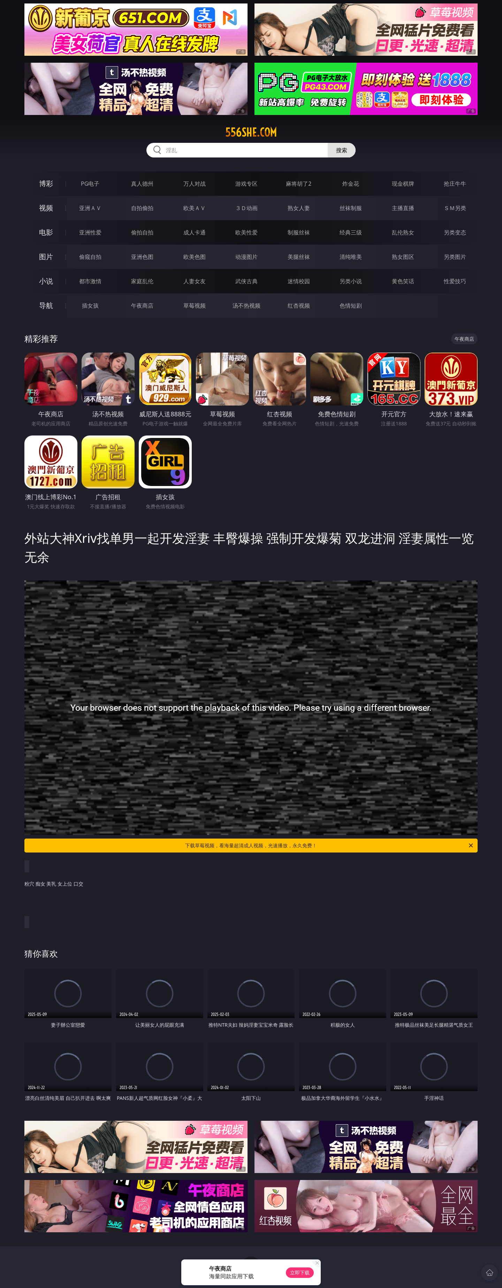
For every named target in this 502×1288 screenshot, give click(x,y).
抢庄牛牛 (455, 183)
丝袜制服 (351, 208)
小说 (46, 281)
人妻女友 (194, 281)
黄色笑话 (403, 281)
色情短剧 (351, 305)
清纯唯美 (351, 257)
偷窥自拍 (90, 257)
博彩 (46, 183)
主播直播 (403, 208)
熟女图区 (403, 257)
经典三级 (351, 232)
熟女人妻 (299, 208)
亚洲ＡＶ (90, 208)
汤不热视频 (246, 305)
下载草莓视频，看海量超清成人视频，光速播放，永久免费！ (329, 845)
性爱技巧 (455, 281)
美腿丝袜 (299, 257)
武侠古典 (246, 281)
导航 (46, 305)
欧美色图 (194, 257)
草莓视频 (194, 305)
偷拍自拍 (142, 232)
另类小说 (351, 281)
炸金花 (350, 183)
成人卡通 (194, 232)
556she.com (251, 132)
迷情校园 (299, 281)
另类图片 (455, 257)
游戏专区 (246, 183)
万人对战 (194, 183)
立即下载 (300, 1272)
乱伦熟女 (403, 232)
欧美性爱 (246, 232)
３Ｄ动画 (246, 208)
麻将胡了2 (298, 183)
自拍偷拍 (142, 208)
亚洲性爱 (90, 232)
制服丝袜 (299, 232)
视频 (46, 208)
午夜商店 (142, 305)
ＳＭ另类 (455, 208)
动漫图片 (246, 257)
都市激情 (90, 281)
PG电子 (90, 183)
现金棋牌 (403, 183)
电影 (46, 232)
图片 (46, 256)
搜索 (341, 150)
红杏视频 (299, 305)
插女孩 (90, 305)
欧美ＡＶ (194, 208)
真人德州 (142, 183)
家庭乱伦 (142, 281)
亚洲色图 (142, 257)
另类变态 (455, 232)
